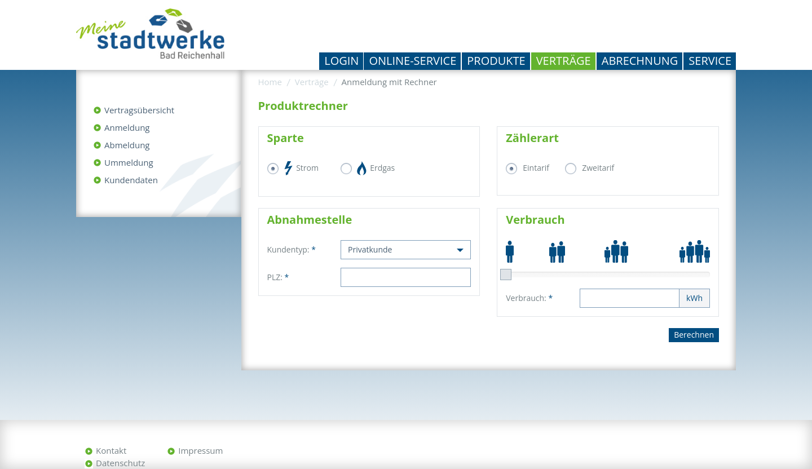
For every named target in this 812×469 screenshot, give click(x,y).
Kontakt (111, 450)
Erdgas (376, 168)
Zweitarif (598, 167)
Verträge (563, 60)
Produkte (496, 60)
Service (710, 60)
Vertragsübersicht (139, 110)
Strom (301, 168)
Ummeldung (128, 162)
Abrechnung (640, 60)
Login (341, 60)
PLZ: (278, 277)
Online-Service (412, 60)
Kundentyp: (291, 249)
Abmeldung (126, 145)
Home (270, 81)
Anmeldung (127, 127)
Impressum (200, 450)
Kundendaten (131, 179)
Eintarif (536, 167)
